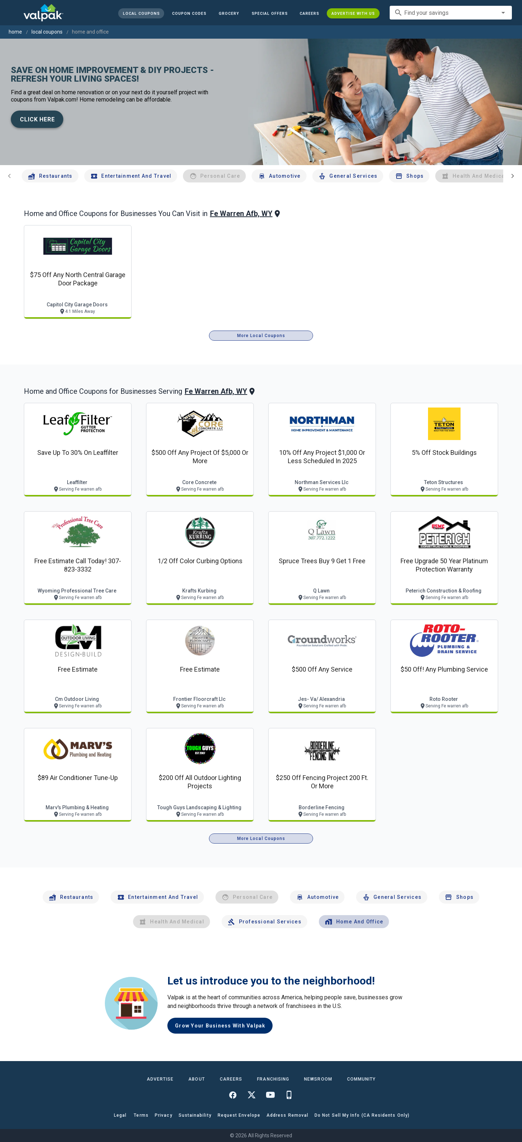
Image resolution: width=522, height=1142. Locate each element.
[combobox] (451, 13)
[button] (269, 13)
